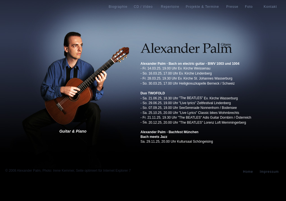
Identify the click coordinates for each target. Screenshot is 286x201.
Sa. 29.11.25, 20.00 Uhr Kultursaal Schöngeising (176, 141)
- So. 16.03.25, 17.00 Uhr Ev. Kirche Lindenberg (176, 73)
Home (248, 172)
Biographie (118, 7)
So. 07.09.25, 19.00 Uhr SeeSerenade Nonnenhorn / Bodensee (189, 108)
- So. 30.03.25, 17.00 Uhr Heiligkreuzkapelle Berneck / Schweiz (187, 83)
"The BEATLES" (191, 98)
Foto (249, 7)
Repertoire (170, 7)
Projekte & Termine (202, 7)
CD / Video (143, 7)
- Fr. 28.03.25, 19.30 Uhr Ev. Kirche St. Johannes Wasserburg (186, 78)
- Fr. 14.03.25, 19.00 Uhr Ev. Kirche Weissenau (175, 68)
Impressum (269, 172)
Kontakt (270, 7)
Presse (232, 7)
